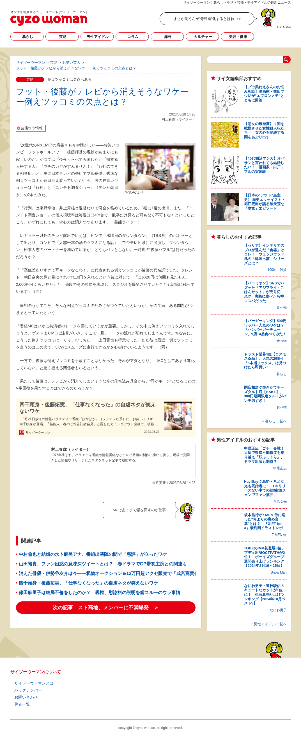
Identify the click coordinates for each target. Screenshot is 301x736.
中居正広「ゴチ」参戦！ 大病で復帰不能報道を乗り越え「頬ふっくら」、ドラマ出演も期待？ (266, 455)
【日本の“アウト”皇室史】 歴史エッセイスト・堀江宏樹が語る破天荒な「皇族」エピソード (264, 201)
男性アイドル (98, 37)
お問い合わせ (26, 697)
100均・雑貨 (276, 270)
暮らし (27, 37)
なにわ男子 (278, 610)
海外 (167, 37)
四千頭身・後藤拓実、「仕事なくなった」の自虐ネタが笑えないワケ (87, 408)
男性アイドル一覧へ (270, 624)
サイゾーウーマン (48, 18)
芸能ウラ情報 (32, 128)
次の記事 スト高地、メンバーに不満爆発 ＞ (106, 607)
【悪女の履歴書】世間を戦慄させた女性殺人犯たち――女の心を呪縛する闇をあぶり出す (264, 130)
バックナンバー (28, 690)
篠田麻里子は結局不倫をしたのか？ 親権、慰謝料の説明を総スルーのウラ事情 (99, 592)
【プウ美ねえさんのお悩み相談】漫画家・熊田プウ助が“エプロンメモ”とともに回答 (264, 93)
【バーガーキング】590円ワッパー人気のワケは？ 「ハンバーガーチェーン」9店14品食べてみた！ (266, 327)
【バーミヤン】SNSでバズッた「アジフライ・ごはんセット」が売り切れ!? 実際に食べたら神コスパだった (264, 292)
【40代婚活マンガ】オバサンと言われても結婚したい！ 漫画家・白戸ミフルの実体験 (264, 165)
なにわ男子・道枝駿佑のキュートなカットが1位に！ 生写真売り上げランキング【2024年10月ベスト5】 (264, 594)
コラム (132, 37)
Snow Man (279, 572)
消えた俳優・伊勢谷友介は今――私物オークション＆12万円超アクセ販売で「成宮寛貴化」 (111, 573)
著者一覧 (22, 704)
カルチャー (203, 37)
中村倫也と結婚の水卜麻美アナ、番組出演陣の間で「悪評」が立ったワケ (93, 554)
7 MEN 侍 (279, 535)
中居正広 (280, 468)
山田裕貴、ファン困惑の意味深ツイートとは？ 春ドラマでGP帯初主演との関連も (103, 563)
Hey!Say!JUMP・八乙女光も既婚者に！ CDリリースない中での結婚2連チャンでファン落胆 (265, 488)
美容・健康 (238, 37)
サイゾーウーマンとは (34, 683)
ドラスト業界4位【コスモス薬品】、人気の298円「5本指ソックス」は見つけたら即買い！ (265, 361)
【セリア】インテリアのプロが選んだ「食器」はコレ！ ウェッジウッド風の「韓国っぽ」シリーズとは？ (264, 254)
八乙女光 (280, 502)
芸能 (62, 37)
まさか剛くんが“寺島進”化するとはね (204, 19)
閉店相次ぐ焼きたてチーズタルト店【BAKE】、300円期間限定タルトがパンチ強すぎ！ (265, 394)
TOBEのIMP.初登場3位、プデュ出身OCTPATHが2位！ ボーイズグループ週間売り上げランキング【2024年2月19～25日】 (264, 557)
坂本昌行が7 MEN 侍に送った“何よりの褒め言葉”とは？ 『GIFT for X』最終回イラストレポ (264, 521)
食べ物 (282, 307)
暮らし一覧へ (276, 421)
